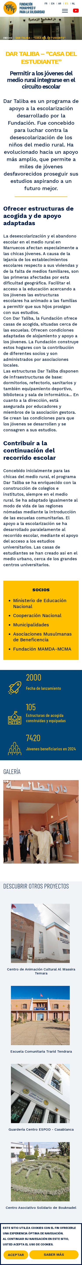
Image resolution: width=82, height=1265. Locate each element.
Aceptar (16, 1256)
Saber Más (54, 1255)
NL (73, 3)
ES (66, 3)
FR (46, 3)
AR (59, 3)
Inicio (7, 38)
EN (52, 3)
